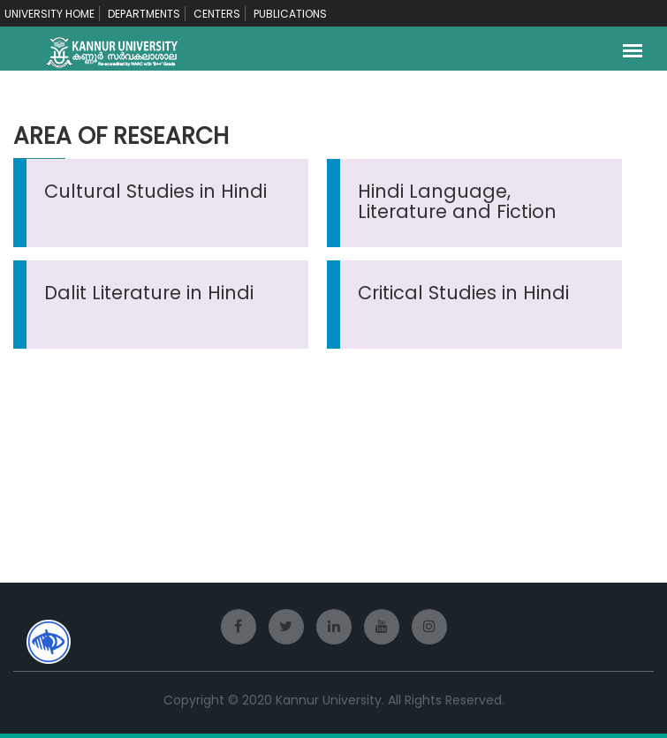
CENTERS (216, 13)
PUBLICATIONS (290, 13)
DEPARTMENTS (144, 13)
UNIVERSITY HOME (49, 13)
